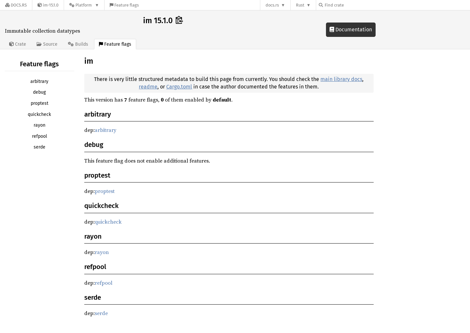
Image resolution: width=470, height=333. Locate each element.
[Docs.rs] (16, 5)
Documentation (351, 29)
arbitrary (39, 81)
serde (39, 147)
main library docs (341, 79)
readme (148, 87)
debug (39, 92)
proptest (39, 103)
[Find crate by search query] (351, 5)
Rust (300, 5)
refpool (39, 136)
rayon (39, 125)
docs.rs (272, 5)
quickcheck (39, 114)
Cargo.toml (179, 87)
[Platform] (84, 5)
